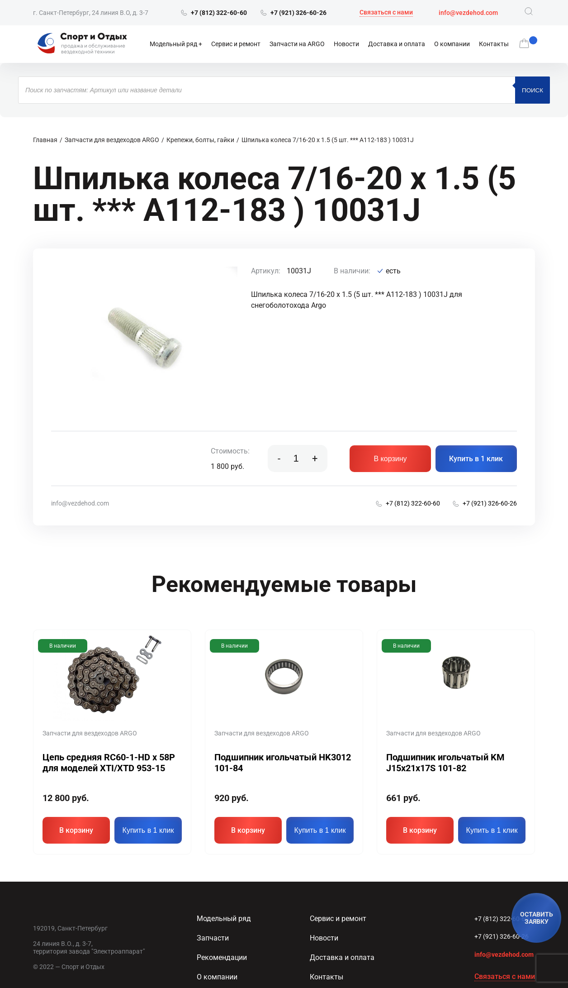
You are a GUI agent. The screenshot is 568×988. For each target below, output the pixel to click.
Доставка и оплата (396, 44)
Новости (346, 44)
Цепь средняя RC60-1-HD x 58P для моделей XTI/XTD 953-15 (109, 762)
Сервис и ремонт (235, 44)
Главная (45, 139)
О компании (452, 44)
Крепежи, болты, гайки (200, 139)
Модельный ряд (173, 44)
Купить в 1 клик (476, 458)
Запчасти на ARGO (297, 44)
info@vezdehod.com (468, 12)
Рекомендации (222, 956)
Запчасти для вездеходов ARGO (112, 139)
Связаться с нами (386, 12)
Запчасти (213, 937)
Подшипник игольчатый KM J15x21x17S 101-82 (445, 762)
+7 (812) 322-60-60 (501, 917)
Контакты (494, 44)
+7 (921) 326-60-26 (501, 935)
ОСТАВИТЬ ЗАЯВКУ (536, 918)
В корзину (390, 459)
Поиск (532, 90)
